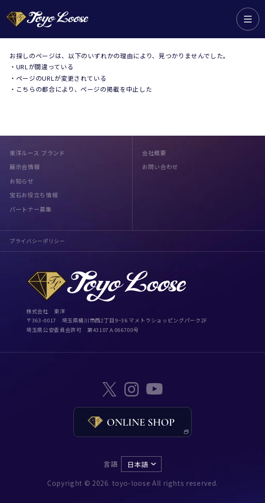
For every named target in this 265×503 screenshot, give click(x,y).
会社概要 (154, 153)
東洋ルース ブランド (37, 153)
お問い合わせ (160, 166)
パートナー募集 (31, 209)
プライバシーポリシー (37, 241)
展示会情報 (25, 166)
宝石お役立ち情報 (34, 195)
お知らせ (22, 181)
